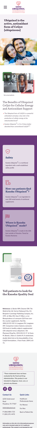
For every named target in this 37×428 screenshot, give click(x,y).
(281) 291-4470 (9, 414)
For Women (24, 405)
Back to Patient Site (26, 412)
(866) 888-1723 (9, 412)
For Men (22, 408)
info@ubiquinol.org (9, 408)
